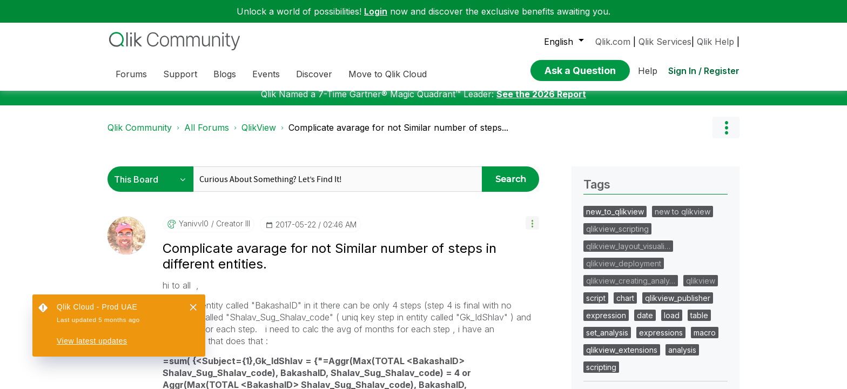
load (672, 323)
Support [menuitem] (180, 74)
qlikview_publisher (677, 306)
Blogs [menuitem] (224, 74)
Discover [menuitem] (314, 74)
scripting (601, 375)
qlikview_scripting (617, 237)
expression (606, 323)
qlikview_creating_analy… (630, 288)
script (596, 306)
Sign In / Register (704, 70)
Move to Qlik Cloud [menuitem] (387, 74)
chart (625, 306)
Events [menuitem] (266, 74)
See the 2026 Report (541, 102)
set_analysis (607, 340)
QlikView (258, 135)
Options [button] (726, 135)
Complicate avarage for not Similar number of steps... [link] (398, 135)
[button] (532, 231)
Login (375, 11)
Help (647, 70)
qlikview (700, 288)
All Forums (206, 135)
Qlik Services (664, 41)
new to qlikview (682, 219)
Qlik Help (715, 41)
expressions (661, 340)
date (645, 323)
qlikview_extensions (621, 358)
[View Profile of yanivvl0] (194, 232)
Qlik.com (612, 41)
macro (705, 340)
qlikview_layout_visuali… (628, 254)
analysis (682, 358)
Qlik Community (139, 135)
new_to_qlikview (615, 219)
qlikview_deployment (623, 271)
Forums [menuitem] (131, 74)
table (699, 323)
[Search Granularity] (153, 187)
